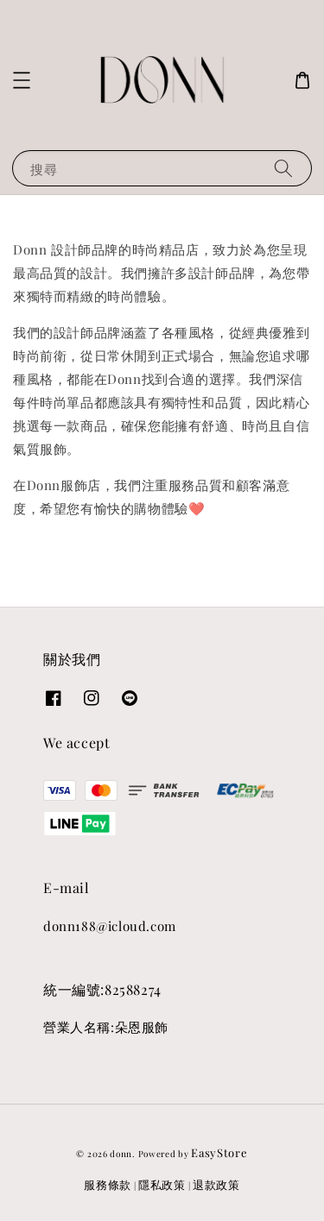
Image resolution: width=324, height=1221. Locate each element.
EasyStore (219, 1152)
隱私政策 (162, 1184)
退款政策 (216, 1184)
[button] (22, 80)
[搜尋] (283, 168)
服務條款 (107, 1184)
